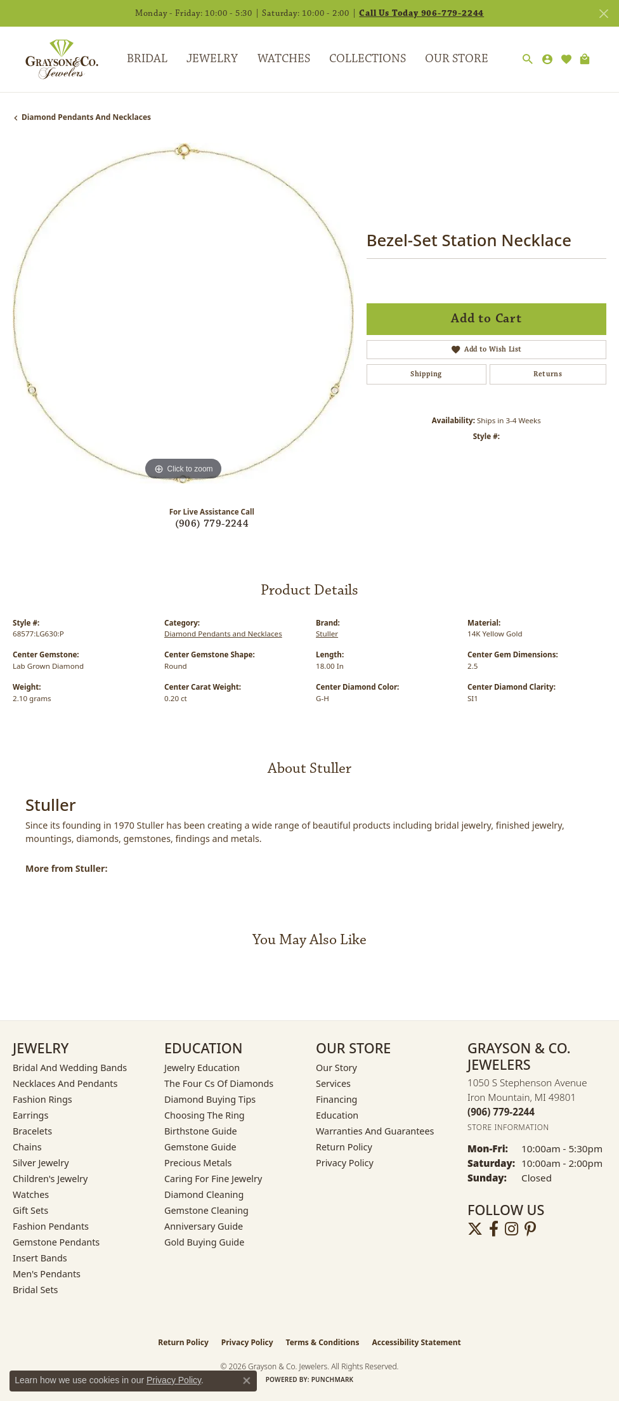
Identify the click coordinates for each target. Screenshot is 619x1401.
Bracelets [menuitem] (32, 1131)
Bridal (147, 58)
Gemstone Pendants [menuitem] (56, 1242)
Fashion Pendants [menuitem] (51, 1226)
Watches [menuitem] (31, 1194)
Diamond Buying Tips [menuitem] (210, 1099)
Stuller (327, 633)
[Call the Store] (501, 1111)
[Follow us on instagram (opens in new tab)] (511, 1229)
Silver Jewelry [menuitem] (41, 1163)
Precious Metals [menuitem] (197, 1163)
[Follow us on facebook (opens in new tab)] (493, 1229)
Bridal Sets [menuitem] (35, 1290)
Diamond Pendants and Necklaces (86, 117)
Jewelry (212, 58)
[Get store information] (508, 1127)
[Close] (603, 14)
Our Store (456, 58)
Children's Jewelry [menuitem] (50, 1179)
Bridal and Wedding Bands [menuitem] (70, 1068)
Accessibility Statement (416, 1342)
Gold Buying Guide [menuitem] (204, 1242)
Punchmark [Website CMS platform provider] (332, 1379)
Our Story (336, 1068)
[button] (528, 59)
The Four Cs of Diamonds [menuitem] (218, 1083)
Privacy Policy (345, 1163)
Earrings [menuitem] (30, 1115)
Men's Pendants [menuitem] (47, 1274)
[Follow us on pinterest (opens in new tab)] (530, 1229)
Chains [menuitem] (27, 1147)
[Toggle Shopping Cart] (584, 59)
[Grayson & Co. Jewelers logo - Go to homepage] (52, 59)
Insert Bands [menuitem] (40, 1258)
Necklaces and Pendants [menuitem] (65, 1083)
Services (333, 1083)
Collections (367, 58)
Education (337, 1115)
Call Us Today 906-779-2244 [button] (421, 13)
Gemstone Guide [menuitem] (200, 1147)
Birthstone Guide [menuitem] (200, 1131)
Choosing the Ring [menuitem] (204, 1115)
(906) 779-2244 (212, 524)
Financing (336, 1099)
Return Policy (344, 1147)
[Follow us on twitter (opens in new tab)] (475, 1229)
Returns (547, 374)
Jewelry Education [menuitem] (202, 1068)
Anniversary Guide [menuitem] (203, 1226)
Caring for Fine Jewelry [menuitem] (213, 1179)
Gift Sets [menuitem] (30, 1210)
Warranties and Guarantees (375, 1131)
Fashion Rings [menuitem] (42, 1099)
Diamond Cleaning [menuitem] (204, 1194)
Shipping (425, 374)
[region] (183, 313)
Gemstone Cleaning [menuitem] (206, 1210)
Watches (283, 58)
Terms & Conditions (323, 1342)
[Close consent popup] (247, 1381)
